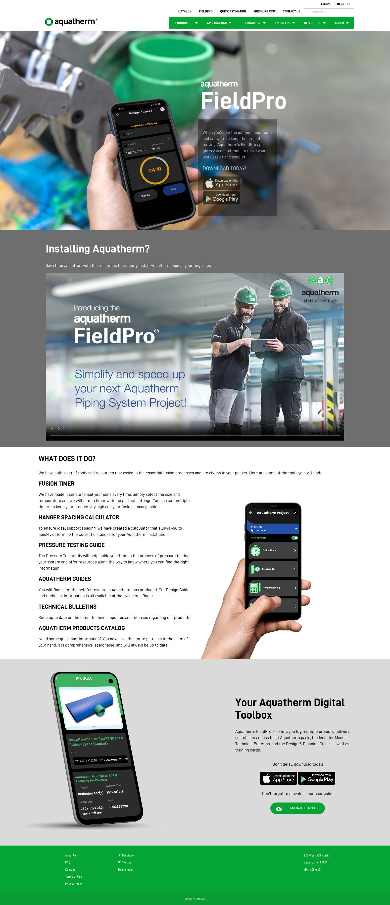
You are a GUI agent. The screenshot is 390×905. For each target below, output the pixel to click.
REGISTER (343, 3)
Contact (70, 869)
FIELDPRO (206, 11)
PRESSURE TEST (264, 11)
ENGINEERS (286, 23)
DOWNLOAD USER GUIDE (297, 809)
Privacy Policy (73, 883)
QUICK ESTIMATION (233, 11)
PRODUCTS (185, 23)
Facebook (126, 855)
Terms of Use (73, 876)
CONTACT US (291, 11)
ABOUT (342, 23)
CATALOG (185, 11)
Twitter (124, 862)
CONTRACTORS (254, 23)
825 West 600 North (316, 855)
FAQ (67, 862)
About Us (71, 855)
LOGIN (325, 3)
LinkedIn (125, 869)
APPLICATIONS (220, 23)
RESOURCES (315, 23)
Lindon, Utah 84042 (316, 862)
